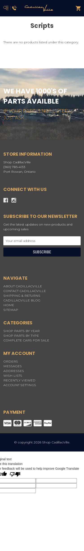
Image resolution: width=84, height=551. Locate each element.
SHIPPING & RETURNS (21, 296)
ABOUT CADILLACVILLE (22, 286)
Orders (10, 361)
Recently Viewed (19, 380)
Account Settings (19, 385)
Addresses (13, 371)
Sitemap (10, 310)
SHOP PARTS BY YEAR (21, 331)
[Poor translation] (15, 474)
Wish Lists (12, 376)
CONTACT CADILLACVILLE (24, 291)
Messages (12, 366)
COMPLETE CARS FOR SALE (26, 340)
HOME (8, 305)
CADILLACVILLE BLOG (21, 300)
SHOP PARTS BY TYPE (21, 336)
